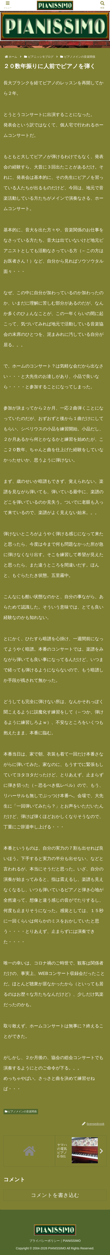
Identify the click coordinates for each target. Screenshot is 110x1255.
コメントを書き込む (55, 1195)
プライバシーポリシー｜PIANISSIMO (55, 1241)
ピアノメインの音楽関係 (21, 1111)
